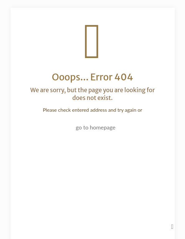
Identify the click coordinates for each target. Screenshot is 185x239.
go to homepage (96, 127)
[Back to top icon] (172, 226)
